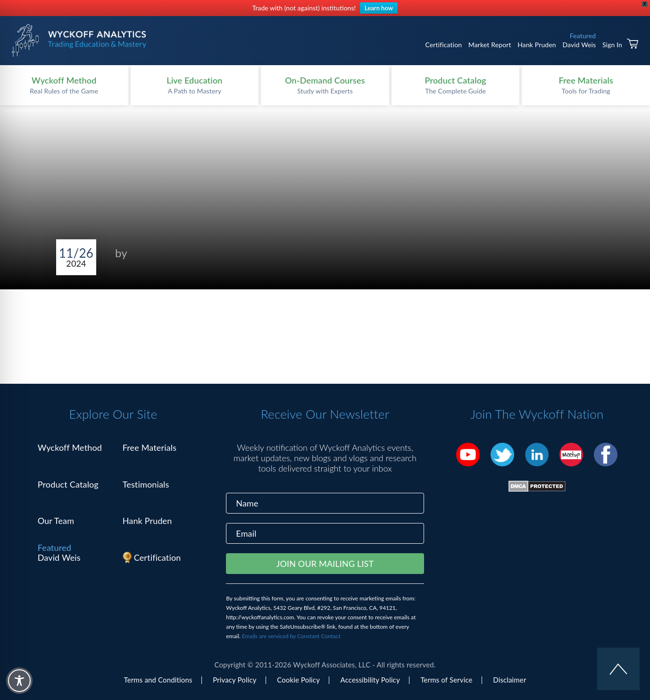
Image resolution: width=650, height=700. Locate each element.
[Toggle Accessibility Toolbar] (19, 680)
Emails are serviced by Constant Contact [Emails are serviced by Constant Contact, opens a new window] (291, 636)
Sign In (612, 45)
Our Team (56, 520)
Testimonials (146, 484)
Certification (443, 45)
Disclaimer (509, 679)
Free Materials (150, 447)
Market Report (489, 45)
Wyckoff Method (70, 447)
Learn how (379, 8)
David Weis (579, 45)
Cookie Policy (298, 679)
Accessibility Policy (370, 679)
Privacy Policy (234, 679)
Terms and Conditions (158, 679)
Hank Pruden (536, 45)
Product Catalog (68, 484)
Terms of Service (446, 679)
